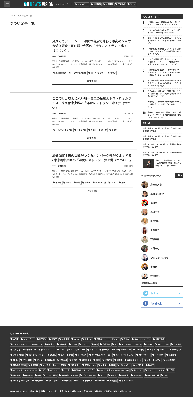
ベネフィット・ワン (142, 339)
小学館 (74, 360)
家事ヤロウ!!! (90, 365)
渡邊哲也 (113, 381)
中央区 (87, 188)
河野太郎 (63, 360)
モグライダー (30, 350)
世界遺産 (67, 381)
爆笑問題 (16, 375)
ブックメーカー (89, 375)
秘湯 (148, 360)
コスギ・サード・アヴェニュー (72, 350)
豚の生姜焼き (61, 73)
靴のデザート (144, 355)
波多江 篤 (139, 365)
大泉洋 (103, 365)
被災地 (113, 375)
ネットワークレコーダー (132, 344)
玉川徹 (126, 339)
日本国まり (86, 360)
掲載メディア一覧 (49, 391)
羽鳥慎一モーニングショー (108, 339)
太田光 (171, 370)
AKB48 (77, 339)
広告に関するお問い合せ (70, 391)
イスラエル (159, 355)
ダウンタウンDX (48, 350)
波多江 (151, 365)
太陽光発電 (160, 339)
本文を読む (92, 81)
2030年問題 (170, 360)
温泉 (62, 355)
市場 (96, 344)
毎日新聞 (51, 360)
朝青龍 (119, 360)
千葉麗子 (177, 344)
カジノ (158, 360)
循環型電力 (75, 365)
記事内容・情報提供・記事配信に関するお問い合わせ (107, 391)
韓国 (113, 365)
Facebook (156, 303)
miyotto (149, 344)
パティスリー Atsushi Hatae (25, 370)
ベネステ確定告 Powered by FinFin (114, 370)
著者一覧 (34, 391)
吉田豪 (16, 339)
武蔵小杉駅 (140, 350)
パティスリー (125, 365)
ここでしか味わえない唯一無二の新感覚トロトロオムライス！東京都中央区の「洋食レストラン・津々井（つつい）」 (92, 103)
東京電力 (125, 375)
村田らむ (88, 339)
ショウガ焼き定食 (78, 73)
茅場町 (93, 130)
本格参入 (63, 344)
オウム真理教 (60, 365)
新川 (78, 188)
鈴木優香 (65, 339)
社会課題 (109, 4)
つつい (113, 73)
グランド (93, 350)
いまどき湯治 (18, 355)
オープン (163, 350)
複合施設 (105, 350)
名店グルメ (138, 375)
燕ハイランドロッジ (37, 355)
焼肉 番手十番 (153, 375)
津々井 (104, 130)
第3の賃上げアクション (101, 355)
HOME (13, 16)
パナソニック (163, 344)
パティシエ (54, 370)
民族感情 (108, 360)
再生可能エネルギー (70, 375)
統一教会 (29, 375)
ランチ (133, 4)
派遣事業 (34, 365)
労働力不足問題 (19, 365)
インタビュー (83, 4)
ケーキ (67, 370)
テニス (103, 375)
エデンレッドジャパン (125, 355)
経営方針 (50, 344)
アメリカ (85, 344)
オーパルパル (127, 381)
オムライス (81, 130)
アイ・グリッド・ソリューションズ (27, 344)
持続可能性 (27, 360)
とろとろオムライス (64, 130)
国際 (98, 360)
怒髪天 (54, 339)
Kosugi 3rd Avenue (122, 350)
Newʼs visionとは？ (18, 391)
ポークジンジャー (98, 73)
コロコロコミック (134, 360)
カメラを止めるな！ (21, 381)
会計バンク (138, 370)
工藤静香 (172, 355)
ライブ (152, 350)
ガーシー (101, 381)
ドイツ (39, 360)
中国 (39, 375)
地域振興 (97, 4)
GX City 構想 (51, 375)
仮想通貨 (88, 381)
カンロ (74, 344)
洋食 (123, 188)
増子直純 (43, 339)
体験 (71, 355)
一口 (43, 370)
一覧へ (179, 175)
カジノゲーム (53, 381)
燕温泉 (53, 355)
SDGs (15, 360)
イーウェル (82, 355)
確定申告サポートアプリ (84, 370)
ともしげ (16, 350)
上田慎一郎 (38, 381)
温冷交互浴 (176, 350)
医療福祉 (121, 4)
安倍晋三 (106, 344)
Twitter (155, 293)
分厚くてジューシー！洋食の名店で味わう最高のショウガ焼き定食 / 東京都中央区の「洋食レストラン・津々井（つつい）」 (91, 46)
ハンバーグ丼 (100, 188)
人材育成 (46, 365)
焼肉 (165, 375)
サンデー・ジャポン (156, 370)
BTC (78, 381)
